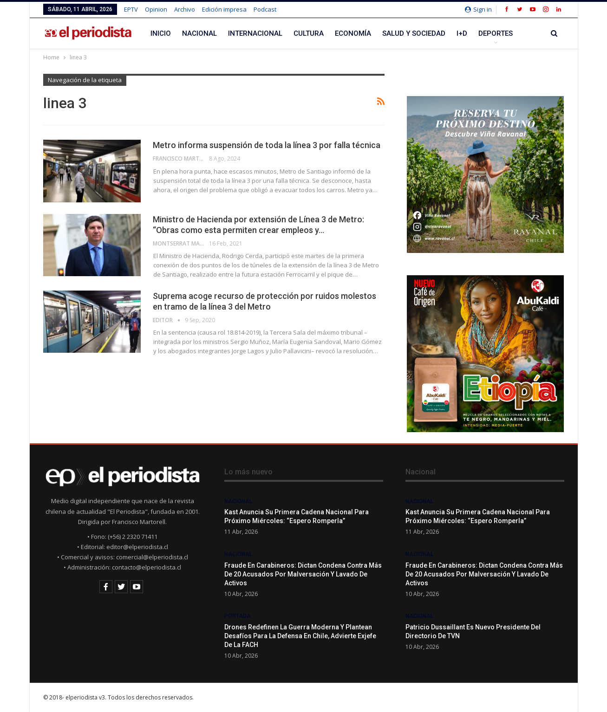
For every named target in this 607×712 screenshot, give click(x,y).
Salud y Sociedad (413, 33)
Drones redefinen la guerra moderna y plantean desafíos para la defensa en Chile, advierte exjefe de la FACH (300, 635)
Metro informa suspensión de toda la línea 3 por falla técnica (266, 145)
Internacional (255, 33)
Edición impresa (224, 9)
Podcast (265, 9)
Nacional (199, 33)
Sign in (478, 9)
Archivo (184, 9)
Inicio (160, 33)
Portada (237, 616)
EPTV (131, 9)
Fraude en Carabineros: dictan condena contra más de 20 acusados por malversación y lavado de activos (303, 574)
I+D (462, 33)
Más (485, 33)
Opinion (156, 9)
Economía (353, 33)
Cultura (309, 33)
